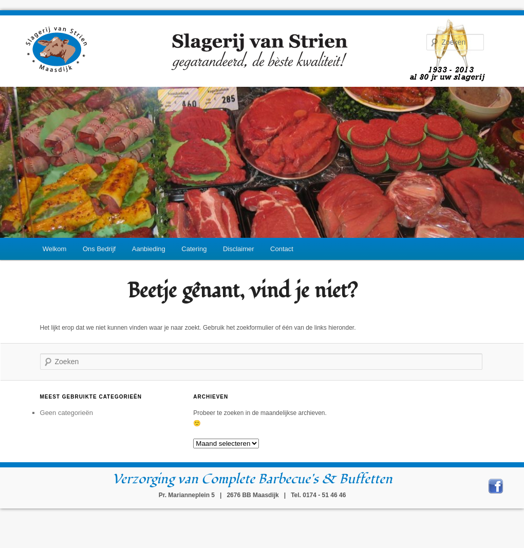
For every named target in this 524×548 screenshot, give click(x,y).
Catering (194, 249)
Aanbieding (148, 249)
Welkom (55, 249)
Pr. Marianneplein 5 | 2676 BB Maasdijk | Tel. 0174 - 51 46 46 (252, 495)
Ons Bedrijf (99, 249)
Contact (281, 249)
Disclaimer (238, 249)
